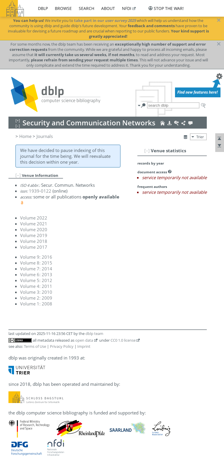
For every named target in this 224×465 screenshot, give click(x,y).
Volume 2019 (33, 235)
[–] (147, 150)
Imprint (83, 346)
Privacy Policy (62, 346)
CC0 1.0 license (123, 340)
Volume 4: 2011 (36, 286)
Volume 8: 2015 (36, 263)
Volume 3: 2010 (36, 292)
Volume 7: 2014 (36, 269)
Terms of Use (35, 346)
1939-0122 (40, 191)
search (86, 8)
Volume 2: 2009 (36, 298)
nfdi (126, 8)
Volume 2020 (33, 229)
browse (63, 8)
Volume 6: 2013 (36, 274)
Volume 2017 (33, 247)
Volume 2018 (33, 241)
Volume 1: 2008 (36, 304)
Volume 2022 (33, 218)
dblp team (94, 333)
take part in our (105, 20)
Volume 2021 (33, 224)
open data (84, 340)
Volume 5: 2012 (36, 280)
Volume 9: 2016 (36, 257)
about (108, 8)
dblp (43, 8)
